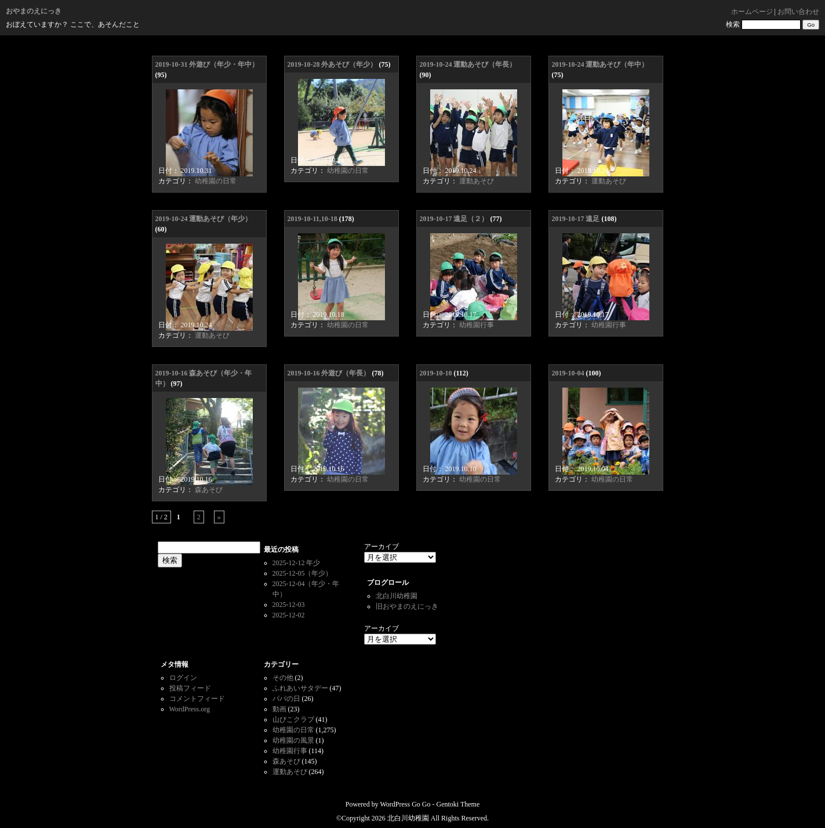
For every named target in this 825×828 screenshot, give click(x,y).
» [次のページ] (219, 517)
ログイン (183, 678)
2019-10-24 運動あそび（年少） (203, 219)
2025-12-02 (288, 615)
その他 (282, 678)
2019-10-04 (568, 373)
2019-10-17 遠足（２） (454, 219)
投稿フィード (190, 688)
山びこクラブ (293, 719)
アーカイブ (381, 547)
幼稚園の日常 (216, 181)
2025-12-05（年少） (302, 573)
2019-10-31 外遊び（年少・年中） (207, 64)
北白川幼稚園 (396, 596)
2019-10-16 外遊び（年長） (329, 373)
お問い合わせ (798, 12)
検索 (733, 24)
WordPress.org (189, 709)
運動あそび (476, 181)
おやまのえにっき (33, 11)
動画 (279, 709)
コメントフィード (197, 699)
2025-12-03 (288, 605)
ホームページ (752, 12)
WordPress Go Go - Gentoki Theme (429, 804)
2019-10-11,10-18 (312, 219)
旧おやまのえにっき (407, 606)
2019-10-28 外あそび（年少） (332, 64)
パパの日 (286, 699)
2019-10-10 (436, 373)
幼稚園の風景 (293, 740)
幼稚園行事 (476, 325)
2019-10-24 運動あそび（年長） (468, 64)
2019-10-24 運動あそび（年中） (600, 64)
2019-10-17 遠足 (576, 219)
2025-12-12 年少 (296, 563)
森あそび (209, 490)
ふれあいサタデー (300, 688)
